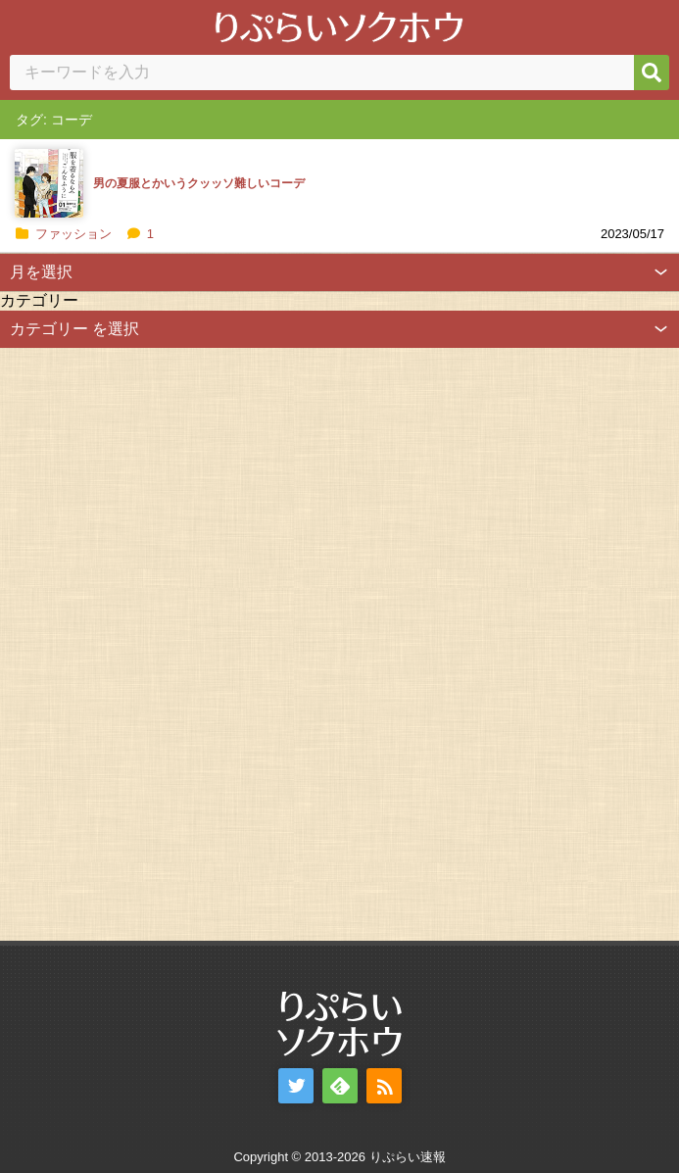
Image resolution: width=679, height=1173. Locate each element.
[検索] (651, 72)
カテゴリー (39, 300)
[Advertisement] (147, 642)
